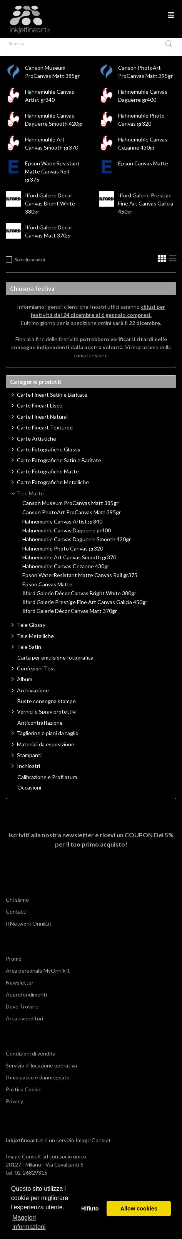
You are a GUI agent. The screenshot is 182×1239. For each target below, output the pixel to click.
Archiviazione (33, 697)
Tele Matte (30, 500)
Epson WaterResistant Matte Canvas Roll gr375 (52, 178)
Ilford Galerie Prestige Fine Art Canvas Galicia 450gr (145, 210)
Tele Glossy (31, 631)
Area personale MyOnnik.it (38, 977)
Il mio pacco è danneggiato (38, 1084)
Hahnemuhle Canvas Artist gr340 (62, 528)
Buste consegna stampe (46, 708)
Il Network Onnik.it (29, 930)
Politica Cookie (24, 1096)
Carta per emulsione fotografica (55, 665)
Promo (14, 965)
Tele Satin (29, 653)
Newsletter (19, 989)
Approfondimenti (26, 1001)
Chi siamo (17, 906)
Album (24, 686)
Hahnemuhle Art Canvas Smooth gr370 (69, 564)
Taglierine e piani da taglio (47, 740)
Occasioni (29, 794)
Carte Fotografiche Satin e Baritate (59, 467)
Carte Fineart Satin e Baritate (52, 401)
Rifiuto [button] (90, 1208)
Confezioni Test (36, 675)
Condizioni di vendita (30, 1060)
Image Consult (93, 1147)
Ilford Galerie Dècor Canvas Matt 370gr (69, 618)
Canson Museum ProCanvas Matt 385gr (70, 510)
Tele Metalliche (35, 643)
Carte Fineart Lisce (39, 412)
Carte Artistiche (36, 445)
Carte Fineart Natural (42, 423)
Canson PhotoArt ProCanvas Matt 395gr (71, 519)
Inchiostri (28, 772)
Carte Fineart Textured (45, 434)
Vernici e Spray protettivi (47, 718)
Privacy (14, 1108)
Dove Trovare (22, 1013)
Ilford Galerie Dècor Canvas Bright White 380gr (50, 210)
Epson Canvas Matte (143, 170)
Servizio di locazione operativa (41, 1072)
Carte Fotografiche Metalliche (53, 489)
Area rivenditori (24, 1025)
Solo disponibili (30, 266)
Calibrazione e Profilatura (47, 784)
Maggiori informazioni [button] (28, 1222)
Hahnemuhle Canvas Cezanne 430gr (65, 573)
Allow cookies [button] (138, 1208)
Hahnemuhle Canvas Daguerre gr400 (66, 537)
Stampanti (29, 762)
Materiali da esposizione (45, 751)
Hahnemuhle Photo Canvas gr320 (62, 555)
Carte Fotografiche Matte (48, 478)
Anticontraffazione (40, 730)
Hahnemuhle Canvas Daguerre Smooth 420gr (76, 546)
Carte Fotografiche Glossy (48, 456)
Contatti (16, 918)
